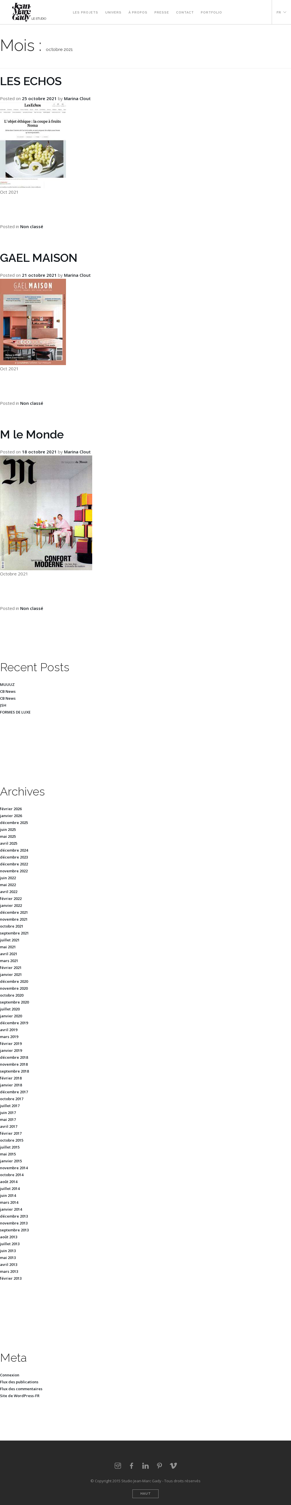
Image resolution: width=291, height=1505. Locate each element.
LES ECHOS (31, 81)
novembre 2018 (14, 1064)
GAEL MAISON (39, 257)
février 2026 (11, 808)
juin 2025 (8, 829)
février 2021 (11, 967)
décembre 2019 (14, 1022)
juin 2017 (8, 1112)
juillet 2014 (10, 1188)
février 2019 (11, 1043)
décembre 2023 (14, 857)
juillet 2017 (10, 1105)
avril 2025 (8, 843)
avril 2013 (8, 1264)
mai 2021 (8, 946)
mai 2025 (8, 836)
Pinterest (253, 12)
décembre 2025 (14, 822)
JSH (3, 705)
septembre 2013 (14, 1230)
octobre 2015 (11, 1140)
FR (279, 12)
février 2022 (11, 898)
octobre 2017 (11, 1098)
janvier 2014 (11, 1209)
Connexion (9, 1375)
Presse (161, 12)
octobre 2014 (11, 1174)
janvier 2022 (11, 905)
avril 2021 (8, 953)
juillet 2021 (10, 940)
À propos (138, 12)
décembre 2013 (14, 1216)
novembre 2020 (14, 988)
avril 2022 (8, 891)
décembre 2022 (14, 864)
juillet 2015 (10, 1147)
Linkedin (246, 12)
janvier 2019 (11, 1050)
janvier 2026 (11, 815)
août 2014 (8, 1181)
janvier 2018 (11, 1085)
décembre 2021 (14, 912)
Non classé (31, 226)
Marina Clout (77, 98)
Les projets (85, 12)
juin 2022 (8, 877)
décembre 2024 (14, 850)
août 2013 (8, 1236)
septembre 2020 (14, 1002)
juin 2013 (8, 1250)
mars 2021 (9, 960)
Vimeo (260, 12)
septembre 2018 (14, 1071)
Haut (145, 1494)
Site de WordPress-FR (19, 1395)
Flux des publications (19, 1381)
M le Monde (32, 434)
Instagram (232, 12)
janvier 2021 (11, 974)
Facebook (239, 12)
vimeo (173, 1465)
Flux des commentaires (21, 1388)
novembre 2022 (14, 870)
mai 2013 (8, 1257)
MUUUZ (7, 684)
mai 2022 (8, 884)
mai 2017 (8, 1119)
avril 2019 (8, 1029)
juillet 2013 (10, 1243)
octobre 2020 (11, 995)
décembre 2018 (14, 1057)
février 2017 (11, 1133)
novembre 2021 (14, 919)
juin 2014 (8, 1195)
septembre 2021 (14, 933)
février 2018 (11, 1078)
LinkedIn (145, 1465)
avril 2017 (8, 1126)
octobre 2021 (11, 926)
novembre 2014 (14, 1167)
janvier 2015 (11, 1160)
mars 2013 (9, 1271)
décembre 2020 (14, 981)
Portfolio (211, 12)
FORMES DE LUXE (15, 712)
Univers (113, 12)
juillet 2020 (10, 1009)
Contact (185, 12)
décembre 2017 (14, 1091)
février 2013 (11, 1278)
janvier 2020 (11, 1015)
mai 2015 (8, 1154)
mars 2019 (9, 1036)
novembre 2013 (14, 1223)
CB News (8, 691)
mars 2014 (9, 1202)
